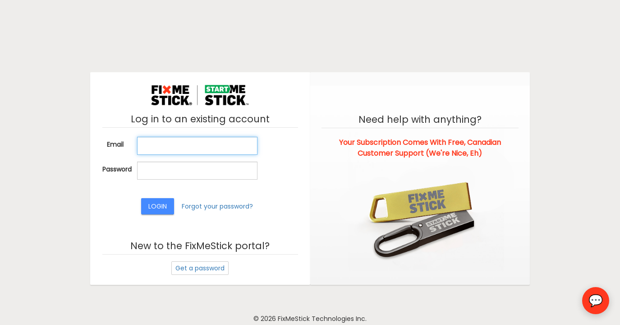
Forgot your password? (217, 206)
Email (115, 144)
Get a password (200, 268)
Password (116, 169)
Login (157, 206)
